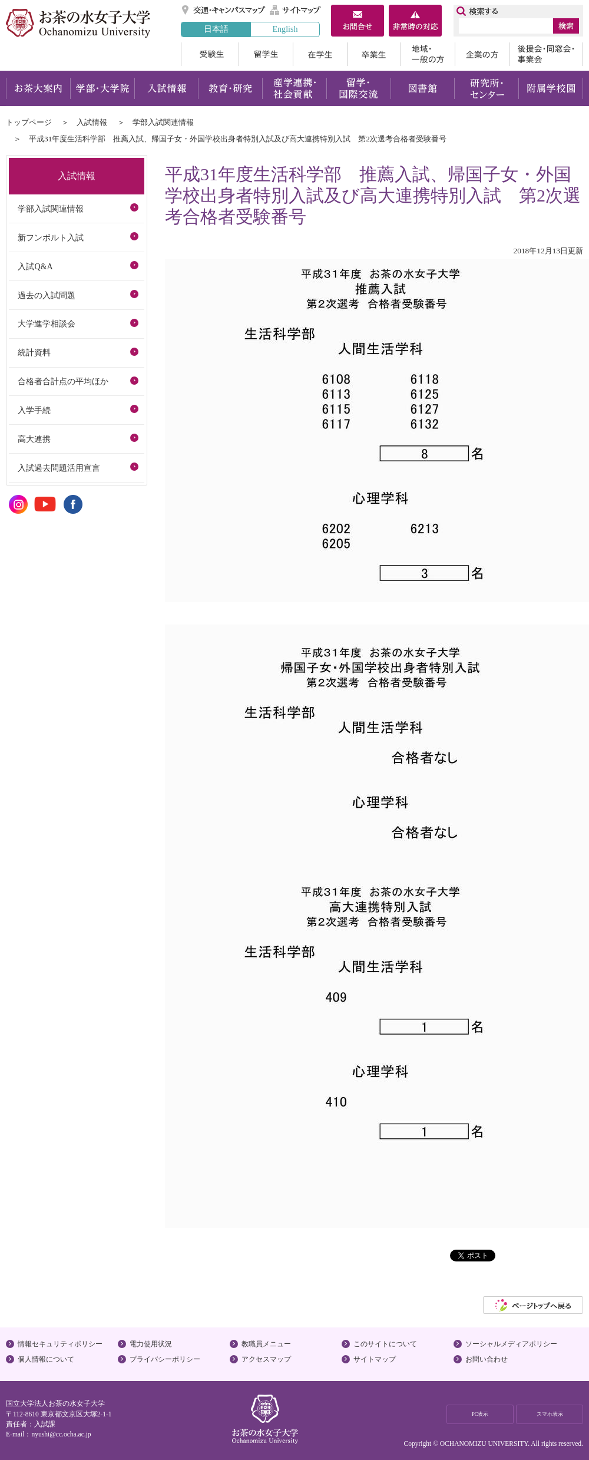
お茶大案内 (38, 88)
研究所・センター (487, 88)
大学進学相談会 (46, 323)
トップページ (29, 122)
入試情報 (166, 88)
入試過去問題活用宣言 (59, 468)
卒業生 (374, 54)
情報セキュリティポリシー (60, 1343)
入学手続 (34, 410)
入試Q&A (35, 266)
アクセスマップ (266, 1359)
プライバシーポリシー (165, 1359)
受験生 (210, 54)
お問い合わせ (486, 1359)
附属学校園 (551, 88)
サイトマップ (295, 10)
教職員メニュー (266, 1343)
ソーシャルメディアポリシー (511, 1343)
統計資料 (34, 352)
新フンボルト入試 (51, 237)
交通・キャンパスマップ (224, 10)
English (284, 29)
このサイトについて (385, 1343)
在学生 (320, 54)
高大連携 (34, 439)
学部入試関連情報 (163, 122)
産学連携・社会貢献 (294, 88)
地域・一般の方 (428, 54)
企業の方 (482, 54)
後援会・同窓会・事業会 (546, 54)
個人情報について (46, 1359)
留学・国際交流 (358, 88)
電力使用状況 (151, 1343)
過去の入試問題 (46, 295)
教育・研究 (230, 88)
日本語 (216, 29)
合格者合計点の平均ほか (63, 381)
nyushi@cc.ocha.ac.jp (61, 1434)
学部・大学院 (102, 88)
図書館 (423, 88)
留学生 (266, 54)
